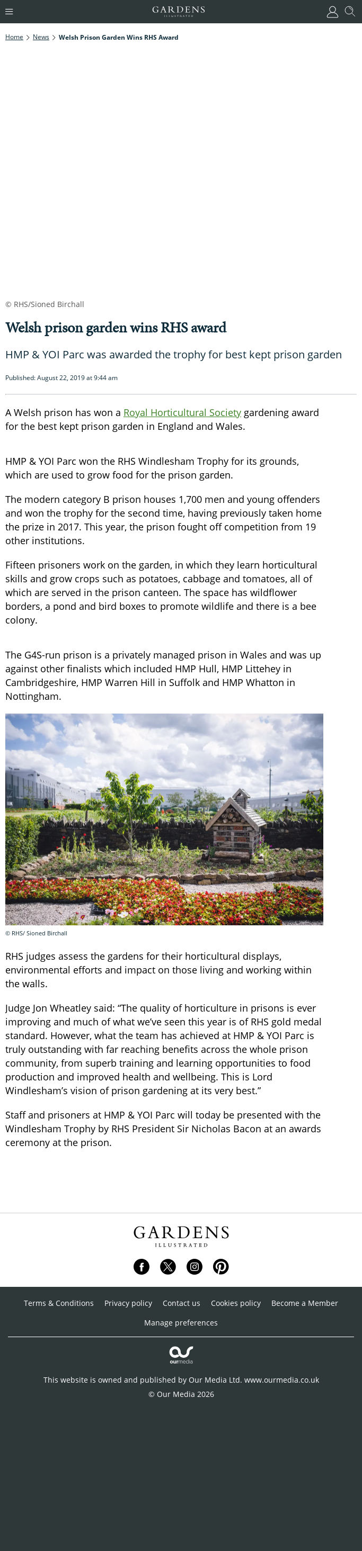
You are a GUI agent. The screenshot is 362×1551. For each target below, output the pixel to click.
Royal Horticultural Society (182, 412)
